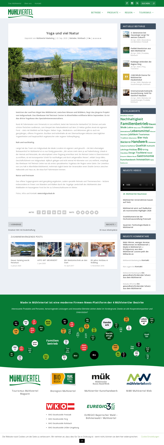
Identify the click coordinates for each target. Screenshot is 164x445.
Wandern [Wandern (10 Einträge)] (124, 134)
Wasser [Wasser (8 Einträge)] (153, 131)
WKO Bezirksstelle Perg (58, 419)
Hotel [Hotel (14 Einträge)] (149, 152)
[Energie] (93, 330)
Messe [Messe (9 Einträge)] (129, 156)
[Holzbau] (151, 321)
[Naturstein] (66, 342)
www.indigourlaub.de (46, 193)
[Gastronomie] (84, 347)
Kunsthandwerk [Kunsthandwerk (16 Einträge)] (128, 159)
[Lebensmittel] (143, 321)
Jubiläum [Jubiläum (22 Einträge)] (133, 134)
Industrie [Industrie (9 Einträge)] (123, 146)
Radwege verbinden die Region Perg (141, 63)
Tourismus (145, 13)
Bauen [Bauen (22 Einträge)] (152, 124)
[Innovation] (115, 347)
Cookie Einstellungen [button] (150, 436)
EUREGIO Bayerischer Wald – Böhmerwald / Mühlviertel (101, 416)
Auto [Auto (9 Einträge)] (152, 160)
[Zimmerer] (129, 328)
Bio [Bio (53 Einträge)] (140, 149)
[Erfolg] (16, 324)
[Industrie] (19, 357)
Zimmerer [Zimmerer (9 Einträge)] (152, 142)
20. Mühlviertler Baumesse (135, 194)
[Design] (46, 357)
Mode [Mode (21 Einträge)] (123, 127)
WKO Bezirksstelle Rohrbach (60, 423)
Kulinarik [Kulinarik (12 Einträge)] (151, 146)
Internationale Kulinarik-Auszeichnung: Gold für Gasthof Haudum (142, 93)
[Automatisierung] (34, 322)
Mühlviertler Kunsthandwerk (101, 390)
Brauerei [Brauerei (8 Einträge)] (123, 156)
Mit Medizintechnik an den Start (75, 261)
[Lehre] (16, 331)
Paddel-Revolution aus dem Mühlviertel (141, 49)
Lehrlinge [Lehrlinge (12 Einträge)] (124, 149)
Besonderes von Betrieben (141, 41)
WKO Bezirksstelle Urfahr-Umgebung (63, 427)
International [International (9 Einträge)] (125, 131)
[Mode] (65, 322)
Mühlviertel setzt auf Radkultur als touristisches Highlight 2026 (137, 209)
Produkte (112, 13)
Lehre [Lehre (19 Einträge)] (130, 127)
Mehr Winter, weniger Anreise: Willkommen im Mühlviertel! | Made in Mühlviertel (136, 244)
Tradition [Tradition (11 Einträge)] (124, 138)
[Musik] (87, 320)
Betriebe (96, 13)
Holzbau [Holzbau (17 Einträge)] (133, 149)
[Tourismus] (68, 350)
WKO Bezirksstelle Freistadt (59, 414)
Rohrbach (81, 38)
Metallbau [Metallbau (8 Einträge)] (123, 116)
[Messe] (118, 354)
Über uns (28, 3)
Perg (143, 67)
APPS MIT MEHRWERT (47, 260)
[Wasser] (63, 331)
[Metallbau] (69, 332)
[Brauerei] (123, 354)
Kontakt (38, 3)
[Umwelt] (81, 329)
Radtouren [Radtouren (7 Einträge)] (124, 163)
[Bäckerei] (47, 322)
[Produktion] (32, 330)
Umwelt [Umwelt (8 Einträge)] (130, 116)
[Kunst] (116, 325)
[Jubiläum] (35, 343)
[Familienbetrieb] (52, 341)
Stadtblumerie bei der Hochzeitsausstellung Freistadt (137, 218)
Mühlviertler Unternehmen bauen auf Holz (138, 201)
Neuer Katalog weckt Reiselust (20, 261)
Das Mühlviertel (14, 3)
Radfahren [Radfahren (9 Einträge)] (131, 146)
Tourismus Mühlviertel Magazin (25, 392)
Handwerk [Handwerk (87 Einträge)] (139, 141)
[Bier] (75, 355)
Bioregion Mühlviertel (63, 390)
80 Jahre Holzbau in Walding (99, 261)
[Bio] (94, 355)
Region (128, 13)
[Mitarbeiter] (21, 348)
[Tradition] (30, 350)
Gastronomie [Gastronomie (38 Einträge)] (145, 156)
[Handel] (147, 357)
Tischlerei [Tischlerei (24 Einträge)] (141, 152)
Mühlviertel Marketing (45, 38)
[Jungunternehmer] (139, 344)
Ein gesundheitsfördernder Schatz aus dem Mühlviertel (137, 275)
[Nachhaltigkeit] (109, 335)
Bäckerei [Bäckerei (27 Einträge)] (125, 142)
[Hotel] (26, 322)
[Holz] (15, 348)
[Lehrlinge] (136, 353)
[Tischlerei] (132, 348)
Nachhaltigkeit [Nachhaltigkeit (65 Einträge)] (131, 119)
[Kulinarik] (148, 349)
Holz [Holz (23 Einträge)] (145, 137)
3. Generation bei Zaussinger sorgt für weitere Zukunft (140, 35)
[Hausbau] (71, 324)
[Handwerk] (107, 323)
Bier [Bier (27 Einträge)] (139, 137)
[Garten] (86, 326)
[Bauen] (41, 328)
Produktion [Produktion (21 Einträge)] (147, 127)
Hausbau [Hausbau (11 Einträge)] (124, 153)
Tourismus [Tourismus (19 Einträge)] (144, 134)
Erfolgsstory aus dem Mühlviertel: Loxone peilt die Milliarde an (135, 251)
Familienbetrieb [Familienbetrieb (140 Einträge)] (134, 123)
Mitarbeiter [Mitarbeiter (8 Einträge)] (133, 138)
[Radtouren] (85, 335)
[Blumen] (64, 357)
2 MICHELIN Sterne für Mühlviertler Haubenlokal (140, 77)
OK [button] (82, 441)
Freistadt (145, 42)
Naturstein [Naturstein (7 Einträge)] (137, 128)
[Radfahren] (78, 334)
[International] (93, 337)
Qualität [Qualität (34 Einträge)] (141, 145)
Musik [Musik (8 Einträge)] (134, 156)
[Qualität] (146, 335)
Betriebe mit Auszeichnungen (141, 83)
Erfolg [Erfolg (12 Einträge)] (145, 149)
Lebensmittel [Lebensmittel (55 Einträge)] (140, 131)
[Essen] (22, 328)
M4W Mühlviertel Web (139, 390)
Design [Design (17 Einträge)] (132, 152)
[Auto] (11, 354)
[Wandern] (126, 319)
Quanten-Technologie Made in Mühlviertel (136, 226)
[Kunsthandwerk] (121, 330)
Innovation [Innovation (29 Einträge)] (143, 159)
